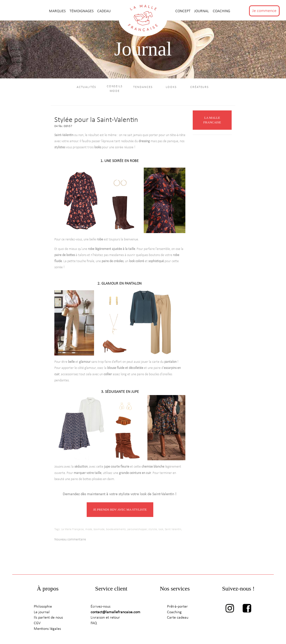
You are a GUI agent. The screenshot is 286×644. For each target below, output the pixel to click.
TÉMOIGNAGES (82, 11)
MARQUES (58, 11)
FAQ (94, 623)
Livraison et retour (105, 618)
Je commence (264, 11)
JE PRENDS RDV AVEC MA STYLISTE (120, 509)
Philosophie (43, 607)
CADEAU (104, 11)
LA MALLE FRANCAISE (212, 120)
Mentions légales (47, 629)
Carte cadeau (177, 618)
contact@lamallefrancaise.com (115, 612)
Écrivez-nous (100, 607)
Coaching (221, 11)
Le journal (42, 612)
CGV (37, 623)
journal (202, 11)
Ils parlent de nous (48, 618)
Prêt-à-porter (177, 607)
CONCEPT (183, 11)
